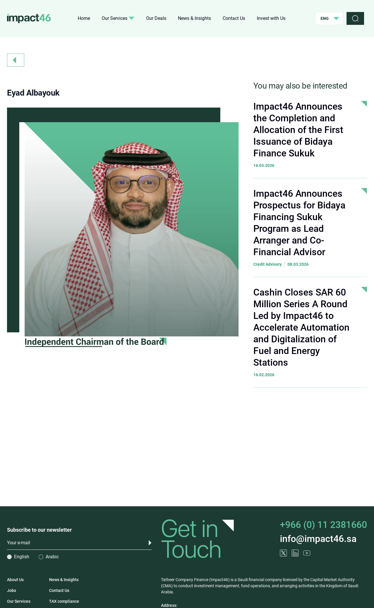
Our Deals (156, 18)
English (21, 556)
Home (84, 18)
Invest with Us (271, 18)
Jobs (11, 590)
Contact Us (234, 18)
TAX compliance (64, 601)
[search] (355, 18)
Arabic (52, 556)
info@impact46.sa (318, 539)
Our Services (118, 18)
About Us (15, 579)
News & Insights (194, 18)
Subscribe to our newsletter (39, 530)
